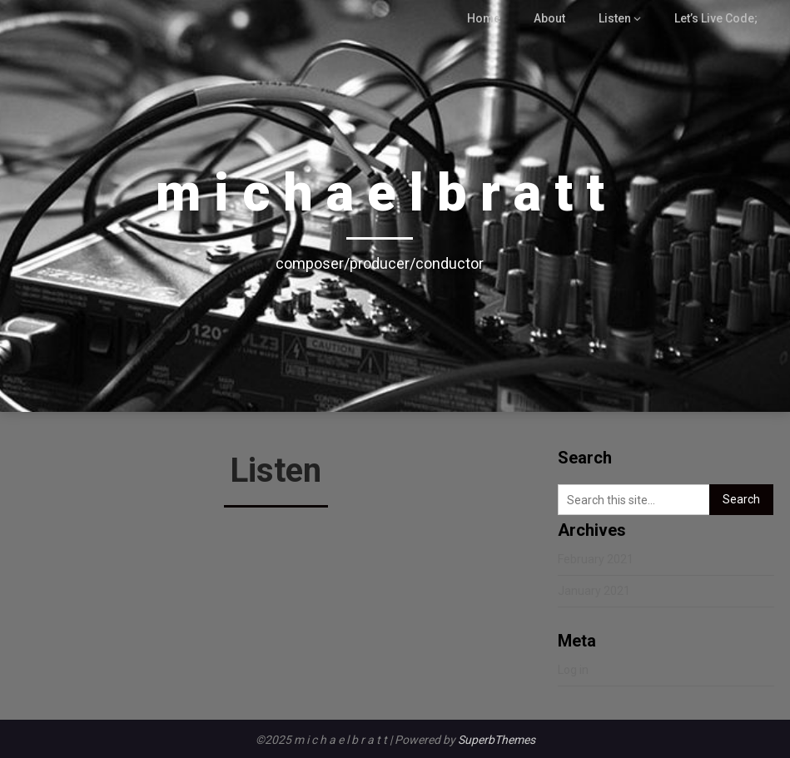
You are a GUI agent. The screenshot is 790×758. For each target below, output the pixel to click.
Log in (573, 669)
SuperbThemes (496, 739)
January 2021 (594, 590)
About (553, 18)
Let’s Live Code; (718, 18)
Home (488, 18)
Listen (618, 18)
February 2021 (595, 559)
